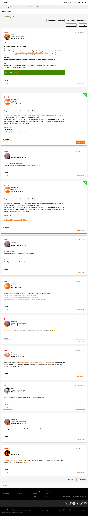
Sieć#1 (10, 509)
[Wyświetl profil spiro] (12, 388)
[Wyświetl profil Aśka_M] (13, 451)
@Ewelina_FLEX (29, 53)
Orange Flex (4, 509)
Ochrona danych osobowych (65, 510)
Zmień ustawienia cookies (39, 509)
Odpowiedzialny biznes (18, 509)
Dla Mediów (34, 496)
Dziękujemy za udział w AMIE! (15, 46)
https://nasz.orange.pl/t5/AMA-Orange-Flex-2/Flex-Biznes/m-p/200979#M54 (20, 295)
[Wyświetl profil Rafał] (12, 34)
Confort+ (74, 509)
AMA (12, 7)
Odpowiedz (80, 83)
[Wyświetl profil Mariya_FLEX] (14, 99)
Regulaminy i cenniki (6, 496)
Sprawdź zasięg (21, 495)
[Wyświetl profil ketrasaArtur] (14, 154)
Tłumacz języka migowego (64, 509)
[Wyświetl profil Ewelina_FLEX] (14, 284)
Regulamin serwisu (33, 510)
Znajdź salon (20, 493)
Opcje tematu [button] (6, 11)
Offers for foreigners (6, 512)
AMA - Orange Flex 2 (21, 7)
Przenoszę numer (5, 493)
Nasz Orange (6, 7)
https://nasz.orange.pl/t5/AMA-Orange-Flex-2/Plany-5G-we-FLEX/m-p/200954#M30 (21, 297)
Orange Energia (14, 510)
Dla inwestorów (35, 495)
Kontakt (48, 495)
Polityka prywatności (53, 510)
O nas (47, 493)
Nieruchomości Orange (77, 510)
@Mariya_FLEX (19, 53)
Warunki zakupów (43, 510)
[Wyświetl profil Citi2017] (13, 352)
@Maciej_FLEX (38, 53)
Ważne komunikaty (23, 510)
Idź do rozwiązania (80, 17)
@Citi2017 (7, 460)
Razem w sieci (28, 509)
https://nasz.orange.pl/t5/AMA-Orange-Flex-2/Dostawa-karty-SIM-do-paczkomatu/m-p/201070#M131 (25, 299)
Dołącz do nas (67, 2)
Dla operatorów (35, 493)
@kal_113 (22, 460)
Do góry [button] (5, 485)
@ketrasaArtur (15, 460)
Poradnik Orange (5, 510)
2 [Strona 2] (77, 25)
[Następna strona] (83, 25)
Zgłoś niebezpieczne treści (51, 509)
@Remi (46, 53)
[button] (85, 32)
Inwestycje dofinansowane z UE (18, 512)
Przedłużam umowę (6, 495)
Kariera (47, 496)
